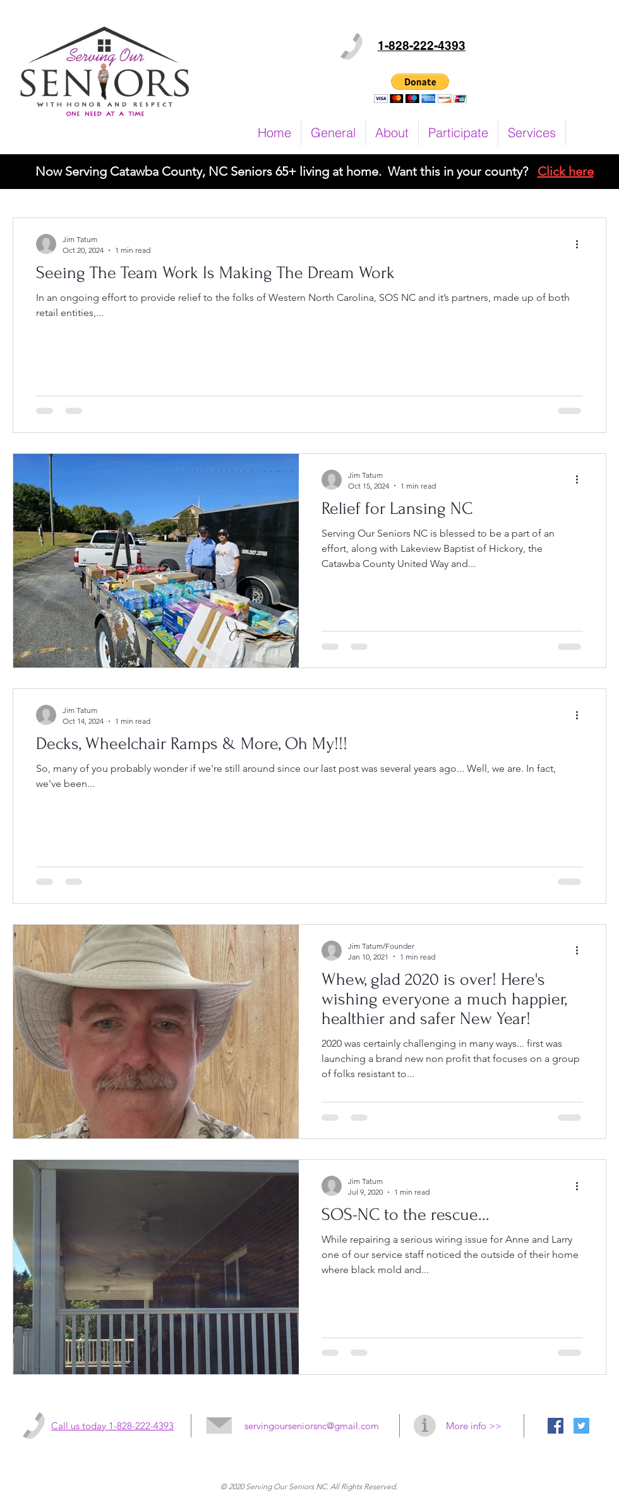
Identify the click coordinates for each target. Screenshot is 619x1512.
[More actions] (581, 244)
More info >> (474, 1426)
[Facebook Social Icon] (555, 1426)
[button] (420, 88)
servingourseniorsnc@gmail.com (311, 1426)
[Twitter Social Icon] (581, 1426)
